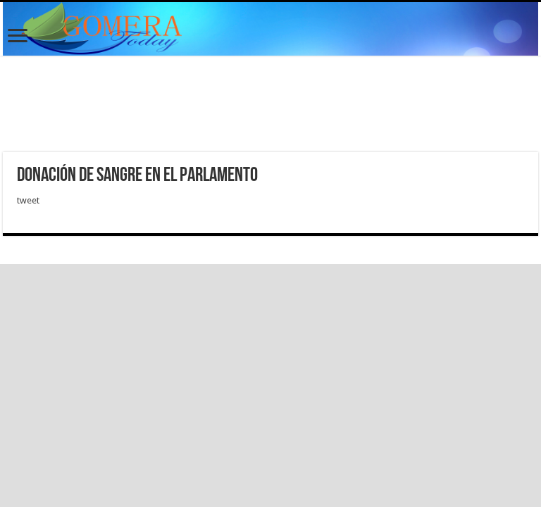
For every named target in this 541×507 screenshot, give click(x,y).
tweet (28, 200)
